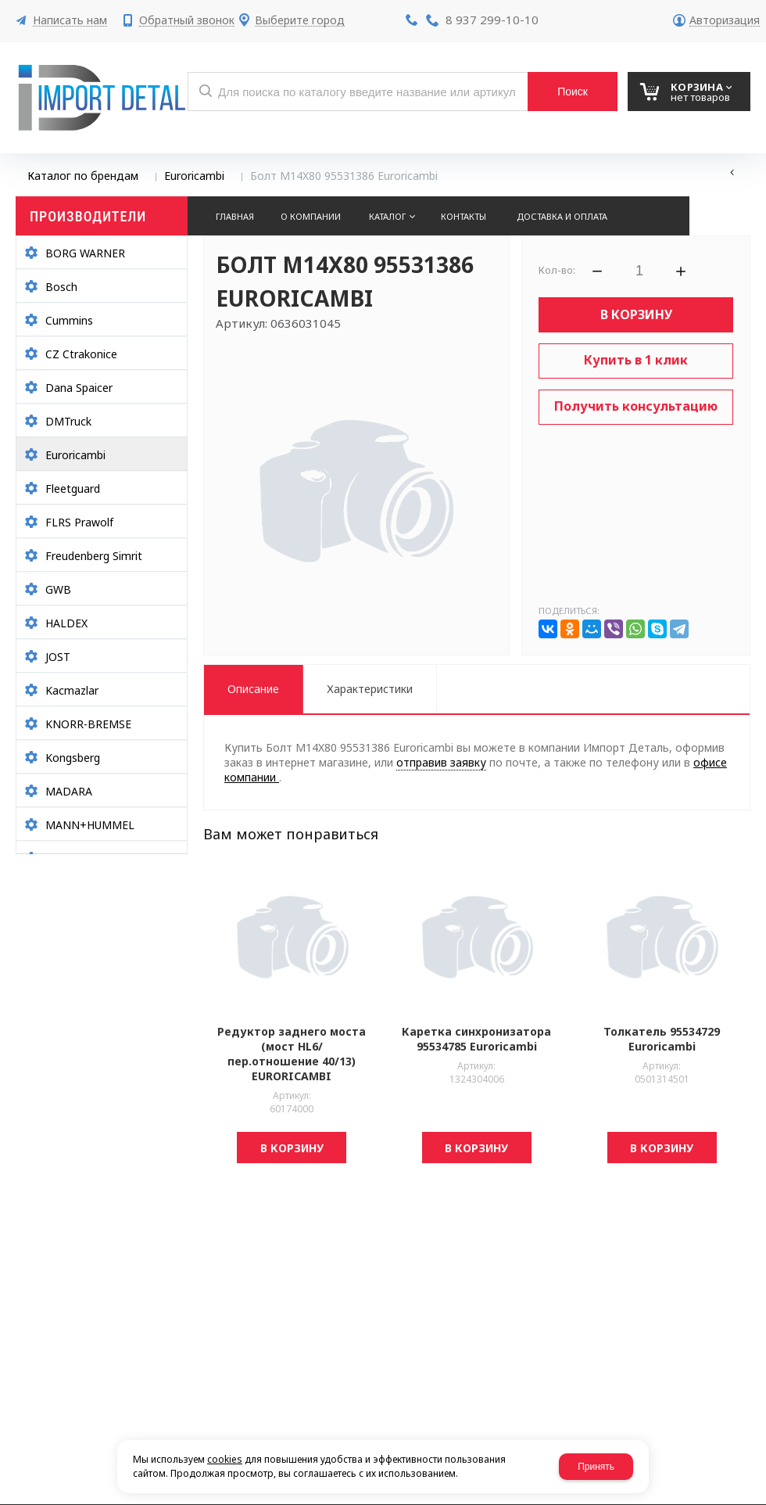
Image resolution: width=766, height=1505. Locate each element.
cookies (224, 1459)
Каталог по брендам (82, 175)
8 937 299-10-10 (492, 19)
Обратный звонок (186, 21)
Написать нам (70, 21)
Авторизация (724, 21)
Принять (596, 1466)
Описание (253, 688)
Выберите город (300, 21)
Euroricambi (194, 175)
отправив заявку (441, 762)
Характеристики (370, 688)
